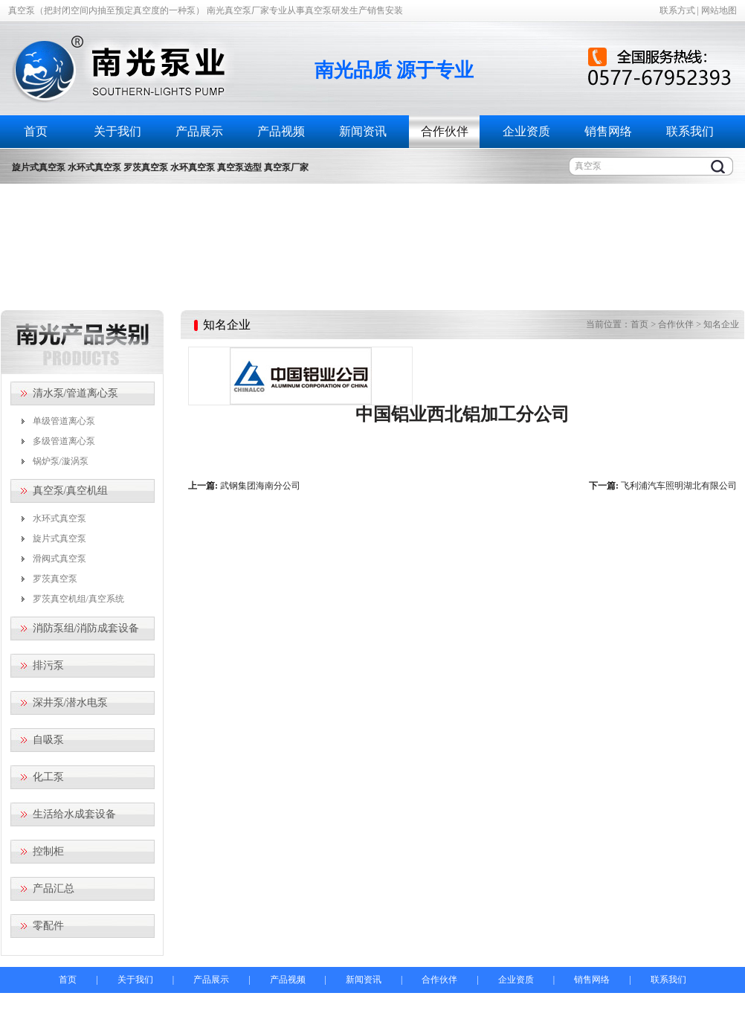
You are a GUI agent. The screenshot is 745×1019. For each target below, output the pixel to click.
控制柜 (48, 851)
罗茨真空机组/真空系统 (78, 599)
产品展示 (199, 131)
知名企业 (721, 324)
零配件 (48, 925)
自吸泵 (48, 739)
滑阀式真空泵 (59, 558)
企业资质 (526, 131)
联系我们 (690, 131)
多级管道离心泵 (64, 441)
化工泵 (48, 776)
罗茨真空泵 (55, 578)
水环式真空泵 (59, 518)
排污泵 (48, 665)
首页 (36, 131)
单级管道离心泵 (64, 421)
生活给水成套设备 (74, 814)
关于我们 (117, 131)
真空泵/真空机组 (71, 490)
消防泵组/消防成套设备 (86, 628)
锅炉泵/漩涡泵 (60, 461)
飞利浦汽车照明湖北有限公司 (679, 485)
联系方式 (677, 10)
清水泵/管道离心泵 (76, 393)
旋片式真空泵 (59, 538)
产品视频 (281, 131)
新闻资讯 (363, 131)
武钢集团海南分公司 (260, 485)
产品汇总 (53, 888)
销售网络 (608, 131)
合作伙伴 (444, 131)
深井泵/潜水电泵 (71, 702)
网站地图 (719, 10)
